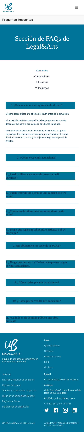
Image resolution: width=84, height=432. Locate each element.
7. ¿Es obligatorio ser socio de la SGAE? (37, 245)
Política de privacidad (66, 423)
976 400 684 (50, 403)
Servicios (48, 351)
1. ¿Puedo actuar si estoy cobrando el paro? (37, 105)
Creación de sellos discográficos (18, 396)
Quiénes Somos (52, 345)
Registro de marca (11, 385)
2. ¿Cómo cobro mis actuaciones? (37, 157)
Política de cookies (53, 425)
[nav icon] (76, 8)
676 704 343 (65, 403)
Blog (46, 362)
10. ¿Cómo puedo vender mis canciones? (37, 300)
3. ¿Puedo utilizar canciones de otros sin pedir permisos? (33, 176)
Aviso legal (49, 423)
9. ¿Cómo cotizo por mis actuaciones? (37, 282)
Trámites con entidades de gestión (19, 390)
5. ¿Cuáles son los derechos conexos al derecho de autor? (35, 213)
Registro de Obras (11, 401)
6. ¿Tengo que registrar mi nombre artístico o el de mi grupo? (35, 231)
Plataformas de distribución (15, 406)
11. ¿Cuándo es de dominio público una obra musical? (32, 319)
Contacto (48, 367)
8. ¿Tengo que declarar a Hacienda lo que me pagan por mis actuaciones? (36, 264)
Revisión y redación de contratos (18, 379)
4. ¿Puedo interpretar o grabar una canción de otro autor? (36, 194)
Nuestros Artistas (52, 356)
